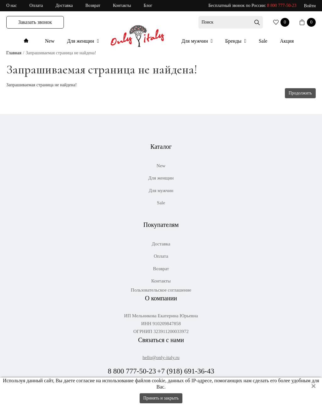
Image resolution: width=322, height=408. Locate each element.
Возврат (93, 5)
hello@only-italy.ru (160, 357)
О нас (11, 5)
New (49, 41)
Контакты (122, 5)
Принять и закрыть (161, 398)
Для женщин (81, 41)
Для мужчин (195, 41)
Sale (263, 41)
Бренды (234, 41)
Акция (287, 41)
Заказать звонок (35, 22)
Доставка (64, 5)
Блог (148, 5)
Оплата (36, 5)
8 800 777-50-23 (281, 5)
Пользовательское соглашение (161, 290)
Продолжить (300, 93)
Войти (310, 5)
